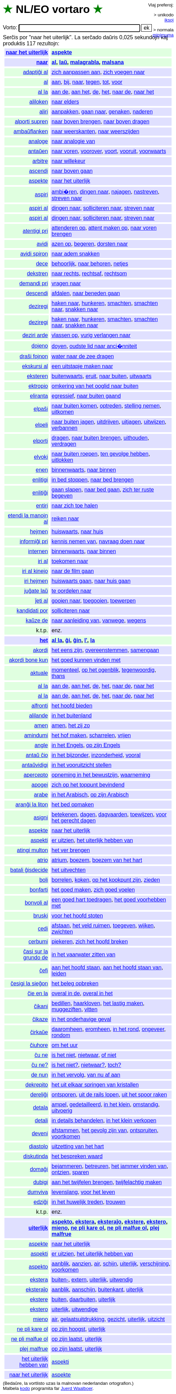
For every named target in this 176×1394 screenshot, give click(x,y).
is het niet (63, 1055)
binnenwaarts (68, 470)
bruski (40, 916)
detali (41, 1120)
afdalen (61, 293)
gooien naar (66, 601)
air (97, 1264)
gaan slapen (66, 490)
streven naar (67, 198)
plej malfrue (34, 1349)
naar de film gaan (73, 571)
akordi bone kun (28, 660)
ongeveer (153, 1029)
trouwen (116, 1202)
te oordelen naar (71, 591)
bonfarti (39, 890)
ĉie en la (38, 993)
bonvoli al (36, 903)
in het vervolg (68, 1075)
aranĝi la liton (31, 804)
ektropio (38, 386)
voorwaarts (152, 151)
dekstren (37, 273)
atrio (42, 860)
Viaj (152, 4)
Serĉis (10, 37)
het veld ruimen (91, 925)
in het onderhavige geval (81, 1019)
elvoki (41, 457)
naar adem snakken (76, 254)
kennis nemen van (74, 541)
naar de (121, 92)
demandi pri (33, 283)
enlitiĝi (40, 493)
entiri (42, 506)
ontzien (60, 1172)
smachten (119, 303)
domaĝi (39, 1169)
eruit (91, 376)
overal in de (66, 993)
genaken (119, 112)
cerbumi (38, 941)
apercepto (36, 775)
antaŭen (38, 151)
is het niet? (65, 1065)
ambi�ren (64, 192)
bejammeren (67, 1166)
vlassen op (65, 335)
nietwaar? (93, 1065)
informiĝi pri (34, 541)
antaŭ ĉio (37, 755)
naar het (144, 92)
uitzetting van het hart (78, 1146)
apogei (39, 785)
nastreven (146, 192)
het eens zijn (67, 650)
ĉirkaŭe (39, 1032)
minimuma (163, 34)
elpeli (41, 425)
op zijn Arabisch (109, 795)
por (23, 37)
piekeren (62, 941)
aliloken (38, 102)
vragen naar (66, 283)
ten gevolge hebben (125, 454)
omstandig (145, 1104)
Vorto (9, 28)
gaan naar (94, 112)
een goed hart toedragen (81, 900)
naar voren (65, 151)
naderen (143, 112)
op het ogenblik (100, 670)
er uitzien (63, 840)
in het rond (126, 1029)
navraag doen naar (122, 541)
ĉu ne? (39, 1065)
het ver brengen (71, 850)
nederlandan (95, 1383)
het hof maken (69, 735)
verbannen (64, 428)
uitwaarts (140, 376)
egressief (63, 396)
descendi (37, 293)
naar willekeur (68, 161)
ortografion (120, 1383)
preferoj (164, 4)
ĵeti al (41, 601)
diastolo (38, 1146)
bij (66, 82)
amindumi (36, 735)
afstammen (65, 1130)
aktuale (39, 673)
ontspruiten (143, 1130)
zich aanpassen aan (76, 72)
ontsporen (64, 1094)
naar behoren (94, 264)
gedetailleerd (85, 1104)
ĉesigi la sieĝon (29, 983)
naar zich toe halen (75, 506)
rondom (61, 1035)
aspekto (62, 1222)
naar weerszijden (118, 131)
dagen (88, 814)
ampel (59, 1104)
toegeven (124, 925)
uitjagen (131, 422)
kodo (25, 1388)
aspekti (39, 840)
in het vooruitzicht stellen (81, 765)
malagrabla (84, 62)
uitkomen (63, 412)
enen (42, 470)
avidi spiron (34, 254)
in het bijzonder (70, 755)
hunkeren (93, 303)
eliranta (39, 396)
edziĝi (41, 1202)
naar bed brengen (111, 480)
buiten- (60, 1280)
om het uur (64, 1045)
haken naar (65, 303)
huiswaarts (64, 531)
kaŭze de (37, 620)
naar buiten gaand (99, 396)
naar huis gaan (112, 581)
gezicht (116, 1319)
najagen (121, 192)
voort (111, 151)
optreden (110, 406)
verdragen (64, 444)
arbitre (40, 161)
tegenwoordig (138, 670)
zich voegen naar (124, 72)
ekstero (156, 1222)
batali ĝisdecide (29, 870)
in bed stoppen (69, 480)
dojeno (39, 346)
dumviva (38, 1192)
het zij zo (79, 725)
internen (38, 551)
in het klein (117, 1104)
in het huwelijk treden (77, 1202)
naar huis (92, 531)
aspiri (41, 194)
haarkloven (86, 1003)
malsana (113, 62)
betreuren (96, 1166)
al (54, 62)
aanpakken (65, 112)
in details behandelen (77, 1120)
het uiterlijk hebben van (105, 840)
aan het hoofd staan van (132, 967)
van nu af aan (103, 1075)
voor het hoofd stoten (77, 916)
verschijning (154, 1264)
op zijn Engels (103, 745)
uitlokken (62, 460)
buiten (59, 1299)
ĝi (67, 640)
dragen (60, 438)
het (105, 92)
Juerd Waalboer (76, 1388)
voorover (91, 151)
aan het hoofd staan (76, 967)
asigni (41, 817)
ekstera (84, 1222)
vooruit (128, 151)
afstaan (60, 925)
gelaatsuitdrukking (82, 1319)
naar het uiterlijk (27, 52)
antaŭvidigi (35, 765)
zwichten (62, 932)
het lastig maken (123, 1003)
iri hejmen (36, 581)
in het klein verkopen (131, 1120)
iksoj (169, 19)
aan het (80, 92)
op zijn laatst (67, 1339)
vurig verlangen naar (106, 335)
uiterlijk (38, 1228)
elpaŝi (41, 409)
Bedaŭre (12, 1383)
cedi (43, 928)
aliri (43, 112)
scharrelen (102, 735)
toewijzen (141, 814)
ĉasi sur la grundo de (35, 954)
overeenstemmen (106, 650)
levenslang (65, 1192)
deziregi (38, 306)
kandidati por (32, 610)
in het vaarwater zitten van (83, 954)
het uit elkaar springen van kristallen (95, 1085)
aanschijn (83, 1289)
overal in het (98, 993)
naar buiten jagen (73, 422)
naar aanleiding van (75, 620)
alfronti (39, 706)
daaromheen (67, 1029)
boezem (79, 860)
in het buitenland (71, 715)
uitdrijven (108, 422)
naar (42, 62)
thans (58, 676)
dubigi (40, 1182)
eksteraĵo (109, 1222)
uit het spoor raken (144, 1094)
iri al (43, 561)
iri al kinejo (35, 571)
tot (106, 82)
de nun (39, 1075)
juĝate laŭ (36, 591)
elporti (40, 441)
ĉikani (41, 1006)
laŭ (63, 62)
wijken (145, 925)
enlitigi (40, 480)
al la (43, 92)
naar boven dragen (126, 121)
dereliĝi (39, 1094)
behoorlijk (63, 264)
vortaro (71, 9)
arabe (41, 795)
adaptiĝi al (35, 72)
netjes (121, 264)
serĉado (91, 37)
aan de (60, 92)
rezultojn (47, 43)
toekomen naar (70, 561)
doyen (59, 346)
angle (41, 745)
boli (43, 880)
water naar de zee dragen (83, 356)
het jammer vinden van (139, 1166)
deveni (40, 1133)
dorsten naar (112, 244)
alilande (38, 715)
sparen (80, 1172)
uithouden (135, 438)
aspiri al (38, 208)
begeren (84, 244)
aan (56, 82)
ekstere (134, 1222)
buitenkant (110, 1289)
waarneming (135, 775)
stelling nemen (142, 406)
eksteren (37, 376)
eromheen (97, 1029)
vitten (90, 1009)
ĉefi (43, 970)
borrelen (62, 880)
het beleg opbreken (75, 983)
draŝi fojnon (34, 356)
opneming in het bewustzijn (84, 775)
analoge (38, 141)
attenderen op (68, 228)
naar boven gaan (72, 171)
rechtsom (115, 273)
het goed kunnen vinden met (86, 660)
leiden (59, 973)
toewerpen (123, 601)
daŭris (110, 37)
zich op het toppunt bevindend (88, 785)
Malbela (11, 1388)
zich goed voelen (114, 890)
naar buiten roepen (74, 454)
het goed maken (71, 890)
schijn (110, 1264)
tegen (93, 82)
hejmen (39, 531)
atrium (59, 860)
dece (42, 264)
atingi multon (32, 850)
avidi (42, 244)
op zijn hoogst (68, 1329)
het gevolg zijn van (104, 1130)
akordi (40, 650)
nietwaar (88, 1055)
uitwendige (85, 1309)
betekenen (64, 814)
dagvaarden (112, 814)
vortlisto (37, 1383)
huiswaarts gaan (71, 581)
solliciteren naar (102, 208)
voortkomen (66, 1136)
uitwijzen (154, 422)
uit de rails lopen (99, 1094)
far (57, 1388)
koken (82, 880)
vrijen (124, 735)
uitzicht (156, 1319)
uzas (50, 1383)
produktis (14, 43)
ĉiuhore (39, 1045)
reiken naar (65, 518)
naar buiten (113, 376)
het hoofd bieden (72, 706)
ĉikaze (40, 1019)
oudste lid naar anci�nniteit (103, 346)
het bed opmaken (73, 804)
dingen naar (94, 192)
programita (42, 1388)
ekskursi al (35, 366)
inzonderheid (107, 755)
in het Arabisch (69, 795)
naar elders (65, 102)
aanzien (81, 1264)
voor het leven (98, 1192)
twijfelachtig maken (139, 1182)
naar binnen (101, 470)
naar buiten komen (74, 406)
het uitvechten (69, 870)
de (95, 92)
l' (85, 640)
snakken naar (81, 309)
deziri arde (35, 335)
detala (40, 1107)
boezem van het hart (117, 860)
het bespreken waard (77, 1156)
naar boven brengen (76, 121)
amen (41, 725)
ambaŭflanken (31, 131)
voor (117, 82)
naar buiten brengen (96, 438)
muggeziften (66, 1009)
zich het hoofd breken (102, 941)
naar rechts (65, 273)
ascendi (38, 171)
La (77, 37)
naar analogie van (73, 141)
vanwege (113, 620)
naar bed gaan (101, 490)
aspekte (62, 52)
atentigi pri (35, 231)
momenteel (65, 670)
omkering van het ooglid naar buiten (95, 386)
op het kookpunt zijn (116, 880)
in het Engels (67, 745)
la (92, 640)
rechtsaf (91, 273)
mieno (60, 1228)
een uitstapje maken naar (82, 366)
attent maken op (108, 228)
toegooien (95, 601)
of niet (108, 1055)
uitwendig (121, 1280)
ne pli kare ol (87, 1228)
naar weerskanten (73, 131)
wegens (136, 620)
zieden (152, 880)
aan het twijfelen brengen (82, 1182)
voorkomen (65, 1270)
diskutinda (35, 1156)
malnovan (71, 1383)
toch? (114, 1065)
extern (78, 1280)
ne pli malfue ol (127, 1228)
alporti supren (31, 121)
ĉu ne (41, 1055)
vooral (133, 755)
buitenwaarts (67, 376)
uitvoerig (62, 1110)
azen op (61, 244)
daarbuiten (83, 1299)
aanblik (60, 1264)
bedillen (61, 1003)
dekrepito (37, 1085)
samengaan (145, 650)
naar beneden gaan (96, 293)
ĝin (77, 640)
